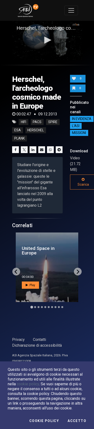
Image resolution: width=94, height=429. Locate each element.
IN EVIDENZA (81, 119)
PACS (37, 122)
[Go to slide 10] (62, 307)
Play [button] (30, 285)
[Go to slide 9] (59, 307)
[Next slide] (78, 271)
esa (17, 130)
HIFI (23, 122)
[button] (47, 40)
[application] (47, 40)
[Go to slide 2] (35, 307)
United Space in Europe (38, 251)
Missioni (79, 133)
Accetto (77, 420)
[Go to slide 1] (31, 307)
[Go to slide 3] (38, 307)
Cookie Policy (44, 420)
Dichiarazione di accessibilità (37, 345)
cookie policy (28, 384)
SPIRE (52, 122)
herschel (35, 130)
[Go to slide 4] (42, 307)
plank (19, 138)
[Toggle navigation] (71, 10)
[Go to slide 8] (55, 307)
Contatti (39, 339)
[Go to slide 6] (49, 307)
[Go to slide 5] (45, 307)
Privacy (18, 339)
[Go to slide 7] (52, 307)
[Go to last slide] (16, 271)
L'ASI (75, 126)
